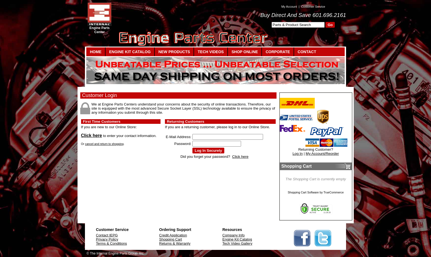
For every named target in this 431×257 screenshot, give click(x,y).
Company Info (233, 235)
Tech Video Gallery (237, 243)
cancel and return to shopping (104, 143)
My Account (289, 6)
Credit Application (173, 235)
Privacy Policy (107, 239)
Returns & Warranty (174, 243)
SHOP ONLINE (244, 52)
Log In (297, 154)
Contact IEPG (107, 235)
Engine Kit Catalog (237, 239)
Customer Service (313, 6)
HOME (95, 52)
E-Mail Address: (178, 137)
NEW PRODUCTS (174, 52)
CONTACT (307, 52)
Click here (91, 135)
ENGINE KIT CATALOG (130, 52)
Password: (182, 144)
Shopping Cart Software (303, 192)
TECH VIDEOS (211, 52)
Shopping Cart (170, 239)
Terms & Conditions (111, 243)
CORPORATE (278, 52)
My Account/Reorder (322, 154)
